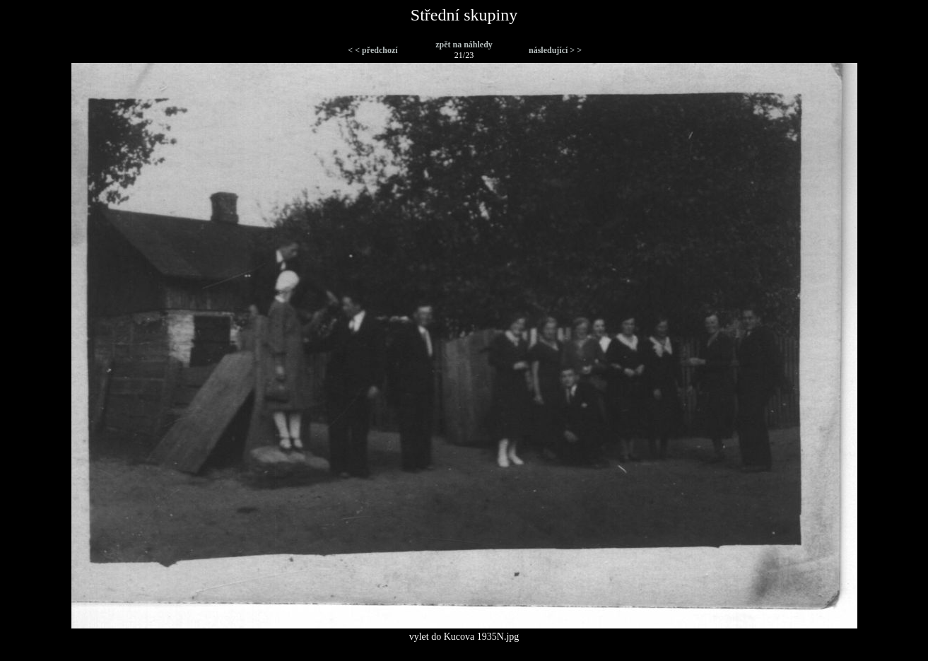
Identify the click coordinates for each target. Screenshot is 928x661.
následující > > (555, 50)
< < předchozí (372, 50)
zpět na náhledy (464, 44)
